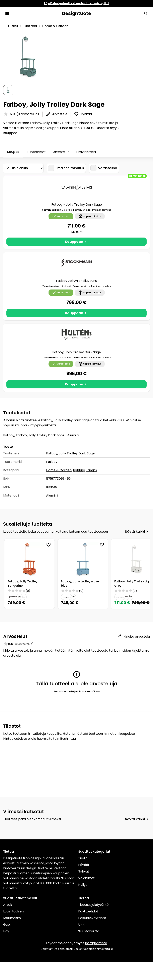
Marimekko (12, 918)
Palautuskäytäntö (92, 918)
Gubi (6, 924)
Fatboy (51, 461)
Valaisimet (86, 878)
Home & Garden (55, 26)
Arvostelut (61, 152)
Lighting (79, 470)
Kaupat (13, 151)
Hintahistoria (86, 152)
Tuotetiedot (36, 152)
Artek (7, 904)
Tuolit (82, 858)
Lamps (91, 470)
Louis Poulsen (13, 911)
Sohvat (83, 871)
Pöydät (83, 864)
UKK (81, 924)
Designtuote (76, 13)
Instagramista (96, 943)
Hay (6, 931)
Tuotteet (30, 26)
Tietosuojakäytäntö (93, 904)
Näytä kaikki (137, 531)
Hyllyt (82, 884)
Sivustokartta (88, 931)
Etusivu (12, 26)
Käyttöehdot (88, 911)
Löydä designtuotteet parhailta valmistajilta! (76, 3)
